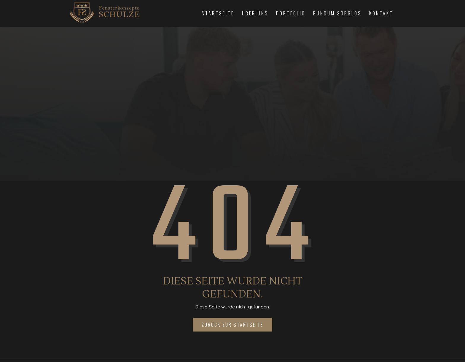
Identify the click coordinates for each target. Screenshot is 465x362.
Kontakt (381, 13)
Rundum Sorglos (337, 13)
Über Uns (255, 13)
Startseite (218, 13)
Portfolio (290, 13)
